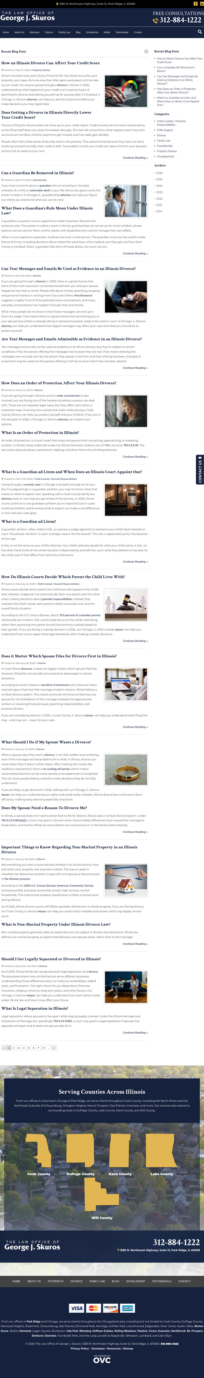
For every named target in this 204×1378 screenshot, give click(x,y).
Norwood (25, 1331)
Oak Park (72, 1331)
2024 (158, 186)
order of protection (68, 395)
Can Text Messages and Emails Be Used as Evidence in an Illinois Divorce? (177, 80)
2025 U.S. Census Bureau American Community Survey (58, 885)
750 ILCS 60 (130, 445)
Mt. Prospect (195, 1331)
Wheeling (85, 1331)
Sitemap (128, 1348)
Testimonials (122, 32)
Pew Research (83, 295)
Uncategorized (165, 156)
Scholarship (92, 32)
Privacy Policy (80, 1348)
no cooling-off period (56, 769)
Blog (78, 32)
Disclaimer (98, 1348)
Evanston (164, 1331)
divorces (26, 668)
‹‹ (4, 1048)
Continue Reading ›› (135, 157)
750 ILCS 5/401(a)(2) (13, 820)
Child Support (165, 130)
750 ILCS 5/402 (62, 1021)
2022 (158, 198)
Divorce (49, 32)
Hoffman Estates (102, 1331)
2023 (158, 192)
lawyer (119, 629)
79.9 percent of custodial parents (80, 615)
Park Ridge (34, 1321)
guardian (45, 185)
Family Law (64, 32)
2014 (158, 211)
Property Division (41, 70)
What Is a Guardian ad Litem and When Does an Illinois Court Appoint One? (178, 101)
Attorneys (34, 32)
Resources (114, 1348)
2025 (158, 179)
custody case (32, 484)
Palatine (142, 1331)
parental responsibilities (57, 599)
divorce (62, 85)
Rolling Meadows (125, 1331)
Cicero (153, 1331)
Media (107, 32)
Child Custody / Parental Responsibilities (56, 479)
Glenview (50, 1335)
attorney (32, 99)
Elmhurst (37, 1335)
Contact (138, 32)
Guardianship (40, 180)
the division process (17, 879)
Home (6, 32)
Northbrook (178, 1331)
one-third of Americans (55, 685)
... (49, 1048)
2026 (158, 173)
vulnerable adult (39, 190)
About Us (19, 32)
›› (54, 1048)
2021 (158, 205)
